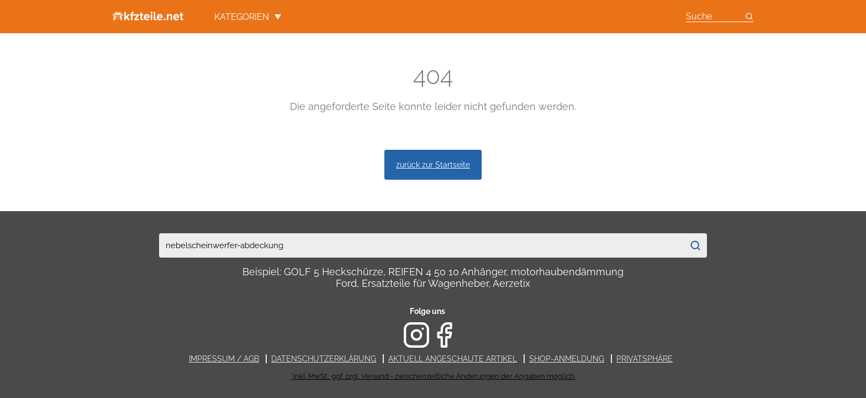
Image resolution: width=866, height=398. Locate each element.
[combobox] (421, 245)
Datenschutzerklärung (323, 358)
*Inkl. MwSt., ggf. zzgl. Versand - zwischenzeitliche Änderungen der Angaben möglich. (433, 376)
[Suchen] (695, 245)
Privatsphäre (644, 358)
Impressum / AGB (224, 358)
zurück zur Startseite (433, 164)
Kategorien (247, 17)
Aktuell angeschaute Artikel (452, 358)
